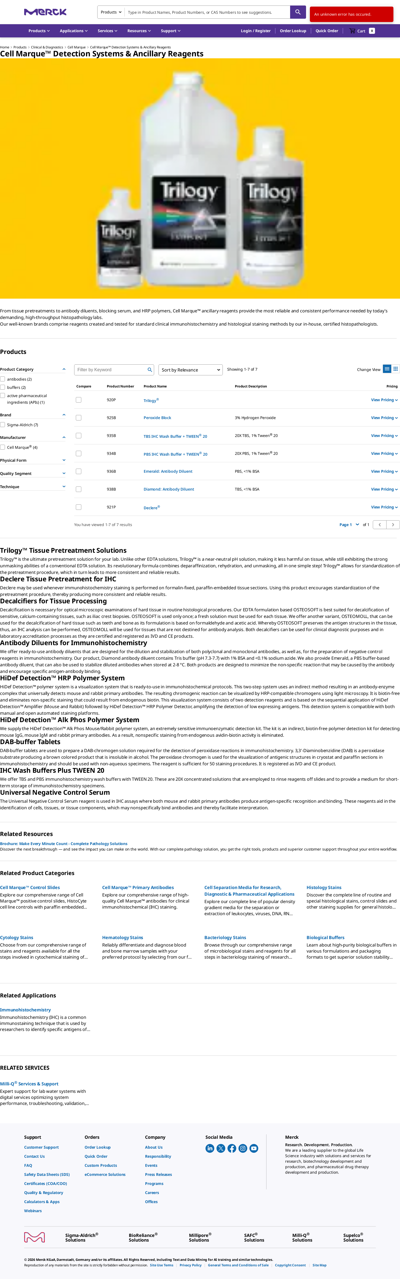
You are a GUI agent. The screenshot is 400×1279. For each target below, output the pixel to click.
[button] (256, 31)
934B (111, 453)
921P (111, 507)
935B (111, 435)
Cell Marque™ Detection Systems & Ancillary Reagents (130, 47)
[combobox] (201, 12)
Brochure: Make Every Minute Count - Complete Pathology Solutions (63, 843)
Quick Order (327, 30)
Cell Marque (77, 47)
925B (111, 417)
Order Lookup (293, 30)
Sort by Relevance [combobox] (180, 370)
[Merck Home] (45, 12)
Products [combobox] (109, 12)
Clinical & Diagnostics (47, 47)
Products (20, 47)
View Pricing (384, 399)
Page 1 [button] (349, 524)
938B (111, 489)
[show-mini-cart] (362, 31)
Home (4, 47)
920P (111, 399)
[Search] (298, 12)
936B (111, 471)
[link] (51, 1147)
